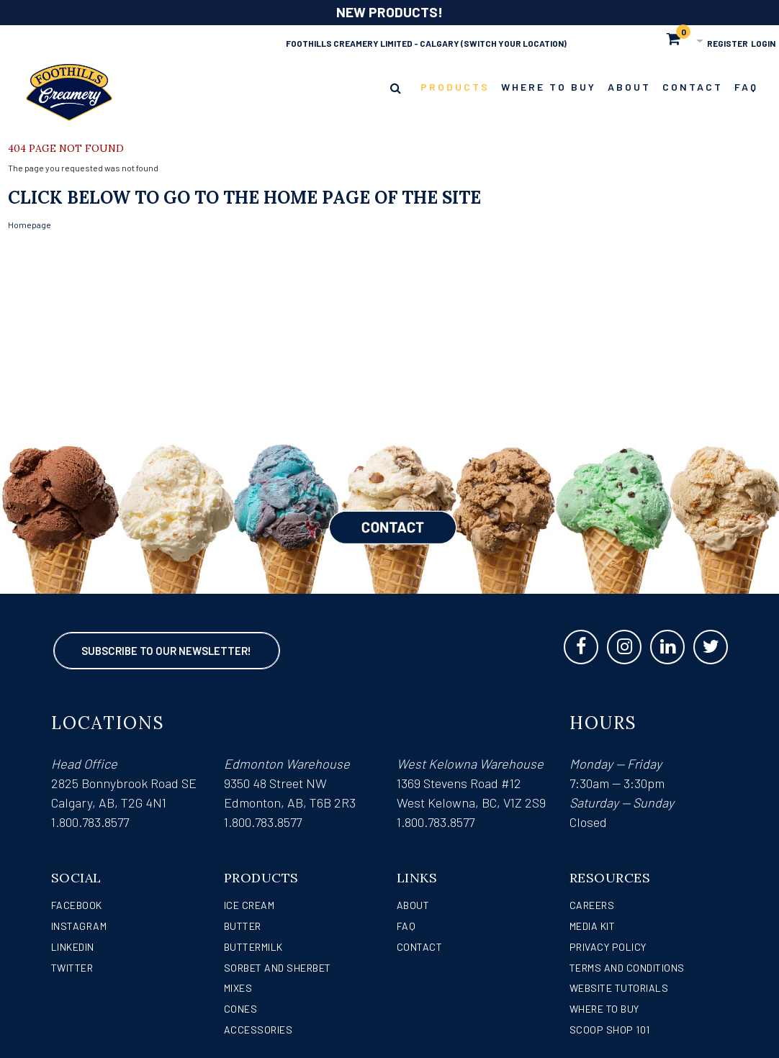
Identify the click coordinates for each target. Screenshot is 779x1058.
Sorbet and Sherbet (277, 968)
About (413, 905)
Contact (420, 947)
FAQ (406, 926)
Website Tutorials (619, 988)
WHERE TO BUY (604, 1009)
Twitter (72, 968)
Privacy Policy (608, 947)
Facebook (76, 905)
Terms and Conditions (627, 968)
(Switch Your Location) (514, 43)
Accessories (258, 1029)
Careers (592, 905)
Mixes (238, 988)
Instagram (79, 926)
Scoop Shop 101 (609, 1029)
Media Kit (592, 926)
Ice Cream (249, 905)
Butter (242, 926)
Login (763, 43)
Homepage (29, 225)
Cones (241, 1009)
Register (727, 43)
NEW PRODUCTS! (389, 12)
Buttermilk (253, 947)
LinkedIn (72, 947)
